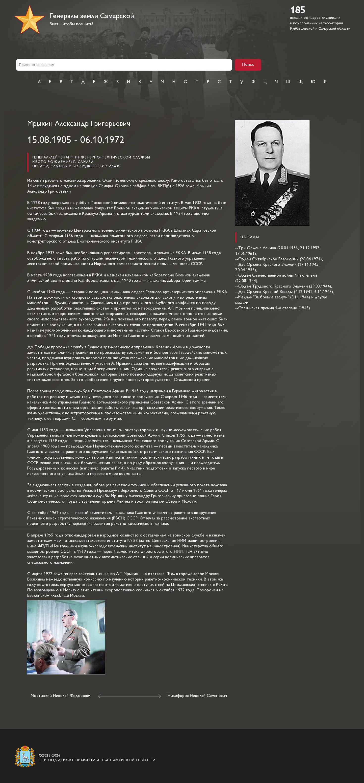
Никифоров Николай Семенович (197, 696)
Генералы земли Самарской (92, 16)
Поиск (248, 65)
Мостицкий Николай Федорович (61, 696)
